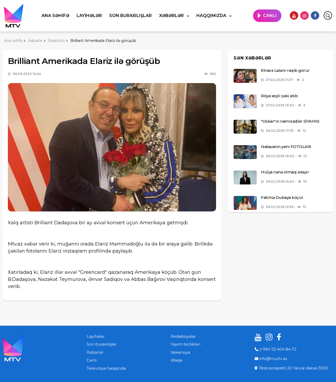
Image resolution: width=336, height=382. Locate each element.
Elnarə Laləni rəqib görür (285, 70)
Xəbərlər (172, 15)
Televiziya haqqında (106, 368)
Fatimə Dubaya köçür (282, 197)
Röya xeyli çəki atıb (279, 95)
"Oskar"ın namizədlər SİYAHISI (290, 121)
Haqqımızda (211, 15)
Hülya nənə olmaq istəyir (285, 172)
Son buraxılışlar (130, 15)
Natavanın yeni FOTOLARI (286, 146)
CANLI (270, 15)
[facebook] (315, 15)
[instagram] (304, 15)
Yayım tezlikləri (185, 344)
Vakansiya (180, 352)
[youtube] (294, 15)
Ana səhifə (55, 15)
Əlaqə (176, 360)
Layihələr (89, 15)
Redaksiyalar (183, 336)
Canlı (92, 360)
